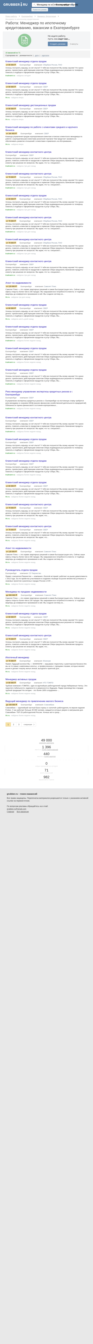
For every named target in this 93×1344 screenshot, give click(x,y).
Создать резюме (58, 44)
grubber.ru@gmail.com (16, 816)
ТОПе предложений (50, 757)
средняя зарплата (46, 750)
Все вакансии (23, 819)
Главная (10, 819)
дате (37, 55)
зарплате (45, 55)
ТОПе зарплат (50, 764)
